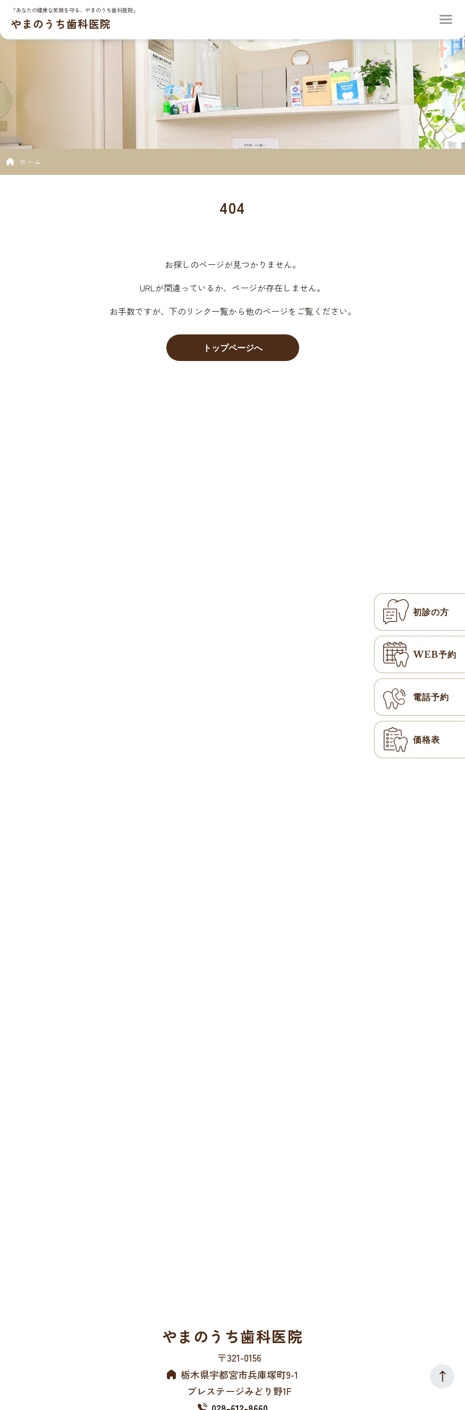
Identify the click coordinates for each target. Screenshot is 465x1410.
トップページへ (233, 347)
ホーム (30, 161)
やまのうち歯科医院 (61, 23)
